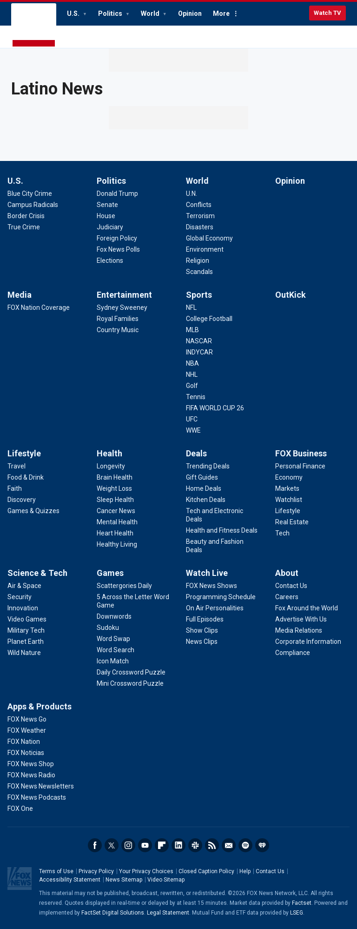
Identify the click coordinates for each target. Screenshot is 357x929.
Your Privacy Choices (146, 871)
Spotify (245, 845)
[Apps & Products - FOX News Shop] (30, 764)
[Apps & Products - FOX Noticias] (25, 752)
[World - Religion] (197, 260)
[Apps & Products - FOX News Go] (26, 719)
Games (110, 573)
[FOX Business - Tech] (282, 533)
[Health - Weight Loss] (114, 488)
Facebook (95, 845)
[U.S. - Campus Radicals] (32, 204)
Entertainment (124, 295)
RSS (212, 845)
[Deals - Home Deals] (203, 488)
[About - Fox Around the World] (306, 608)
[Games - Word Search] (115, 650)
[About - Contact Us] (291, 585)
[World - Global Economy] (209, 238)
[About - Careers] (286, 597)
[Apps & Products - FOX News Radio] (31, 775)
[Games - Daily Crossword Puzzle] (131, 672)
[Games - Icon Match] (113, 661)
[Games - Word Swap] (113, 638)
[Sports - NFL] (191, 307)
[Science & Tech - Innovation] (22, 608)
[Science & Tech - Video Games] (26, 619)
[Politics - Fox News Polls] (118, 249)
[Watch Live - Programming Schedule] (221, 597)
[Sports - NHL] (192, 374)
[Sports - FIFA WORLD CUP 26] (215, 408)
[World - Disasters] (199, 227)
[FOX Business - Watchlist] (288, 499)
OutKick (290, 295)
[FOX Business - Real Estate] (292, 522)
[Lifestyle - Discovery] (21, 499)
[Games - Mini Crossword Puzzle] (130, 683)
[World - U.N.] (191, 193)
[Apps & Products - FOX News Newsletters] (40, 786)
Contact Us (270, 871)
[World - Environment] (205, 249)
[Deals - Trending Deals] (208, 466)
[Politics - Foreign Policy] (117, 238)
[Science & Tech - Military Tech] (26, 630)
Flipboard (162, 845)
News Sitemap (124, 879)
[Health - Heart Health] (115, 533)
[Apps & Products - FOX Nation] (23, 741)
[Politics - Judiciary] (110, 227)
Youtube (145, 845)
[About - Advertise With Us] (301, 619)
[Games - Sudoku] (108, 627)
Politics (111, 13)
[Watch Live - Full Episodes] (205, 619)
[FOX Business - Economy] (289, 477)
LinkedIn (178, 845)
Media (19, 295)
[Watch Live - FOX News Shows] (211, 585)
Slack (195, 845)
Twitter (112, 845)
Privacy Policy (96, 871)
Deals (196, 453)
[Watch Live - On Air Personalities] (215, 608)
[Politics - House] (106, 216)
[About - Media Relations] (298, 630)
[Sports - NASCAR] (199, 341)
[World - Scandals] (199, 271)
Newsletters (229, 845)
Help (245, 871)
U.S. (74, 13)
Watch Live (207, 573)
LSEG (296, 912)
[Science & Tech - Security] (19, 597)
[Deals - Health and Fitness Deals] (222, 530)
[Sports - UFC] (192, 419)
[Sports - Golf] (192, 385)
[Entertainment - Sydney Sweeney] (122, 307)
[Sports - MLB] (192, 330)
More (221, 13)
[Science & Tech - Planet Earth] (25, 641)
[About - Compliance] (292, 652)
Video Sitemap (166, 879)
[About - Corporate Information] (308, 641)
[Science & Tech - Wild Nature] (24, 652)
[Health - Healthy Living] (117, 544)
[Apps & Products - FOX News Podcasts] (36, 797)
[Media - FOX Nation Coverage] (38, 307)
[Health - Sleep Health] (115, 499)
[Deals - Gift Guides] (202, 477)
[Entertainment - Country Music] (118, 330)
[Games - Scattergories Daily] (124, 585)
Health (109, 453)
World (151, 13)
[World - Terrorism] (200, 216)
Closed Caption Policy (206, 871)
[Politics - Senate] (107, 204)
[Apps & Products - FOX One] (20, 808)
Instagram (128, 845)
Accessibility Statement (69, 879)
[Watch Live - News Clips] (202, 641)
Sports (199, 295)
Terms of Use (56, 871)
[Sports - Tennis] (195, 397)
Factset (301, 903)
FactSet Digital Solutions (112, 912)
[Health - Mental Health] (117, 522)
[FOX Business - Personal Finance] (300, 466)
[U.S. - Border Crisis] (26, 216)
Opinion (190, 13)
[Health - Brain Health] (114, 477)
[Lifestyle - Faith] (14, 488)
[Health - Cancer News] (116, 511)
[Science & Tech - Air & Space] (24, 585)
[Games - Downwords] (114, 616)
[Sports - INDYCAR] (199, 352)
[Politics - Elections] (110, 260)
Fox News (33, 25)
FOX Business (301, 453)
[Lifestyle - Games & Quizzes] (33, 511)
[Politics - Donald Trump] (117, 193)
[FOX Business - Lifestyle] (287, 511)
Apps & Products (39, 706)
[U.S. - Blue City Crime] (29, 193)
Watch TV (327, 12)
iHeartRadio (262, 845)
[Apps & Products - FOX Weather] (26, 730)
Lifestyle (24, 453)
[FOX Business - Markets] (287, 488)
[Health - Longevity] (111, 466)
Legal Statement (168, 912)
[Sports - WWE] (193, 430)
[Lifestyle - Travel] (16, 466)
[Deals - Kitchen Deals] (205, 499)
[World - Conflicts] (199, 204)
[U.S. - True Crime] (23, 227)
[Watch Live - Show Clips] (202, 630)
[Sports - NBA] (192, 363)
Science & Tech (37, 573)
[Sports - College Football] (209, 318)
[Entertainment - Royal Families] (118, 318)
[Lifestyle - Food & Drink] (25, 477)
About (286, 573)
